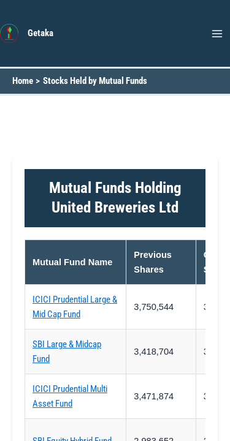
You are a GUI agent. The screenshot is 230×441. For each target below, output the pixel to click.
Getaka (40, 33)
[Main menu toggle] (217, 34)
